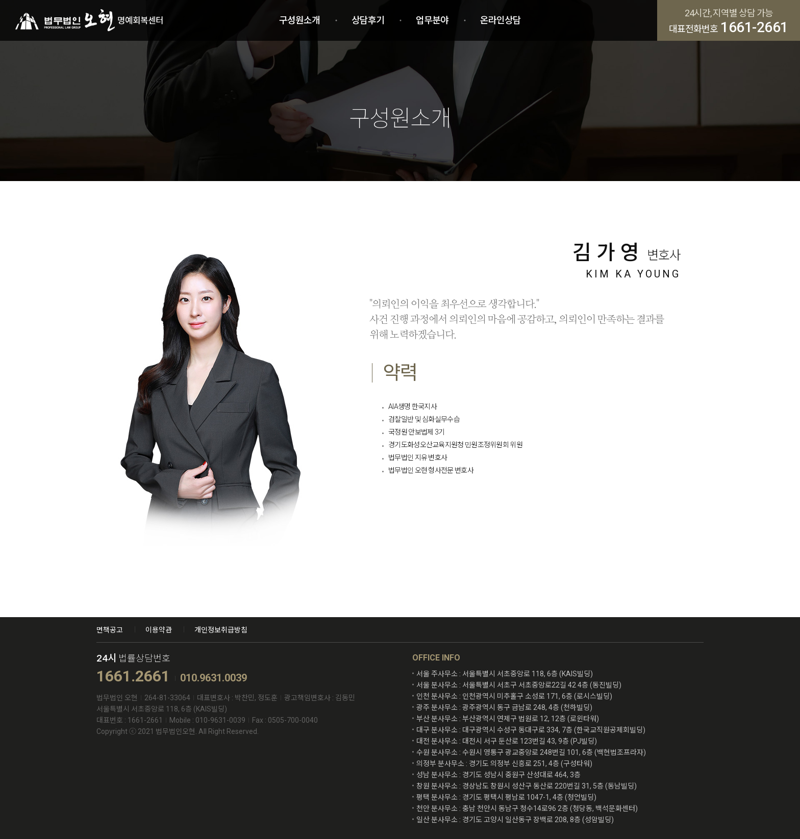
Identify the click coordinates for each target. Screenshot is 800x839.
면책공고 (109, 630)
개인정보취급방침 (220, 630)
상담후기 (368, 20)
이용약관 (158, 630)
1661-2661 (754, 27)
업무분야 (432, 20)
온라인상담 (500, 20)
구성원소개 (299, 20)
